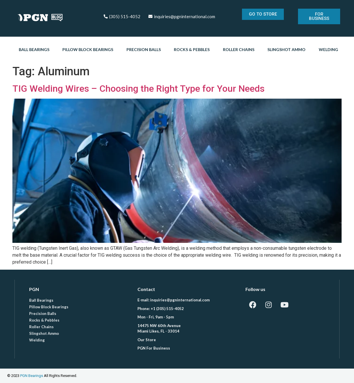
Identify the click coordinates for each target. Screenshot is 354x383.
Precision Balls (143, 49)
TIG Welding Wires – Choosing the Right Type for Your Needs (138, 88)
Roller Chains (238, 49)
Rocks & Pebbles (192, 49)
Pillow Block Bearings (87, 49)
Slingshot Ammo (286, 49)
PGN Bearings (31, 375)
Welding (328, 49)
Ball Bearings (34, 49)
